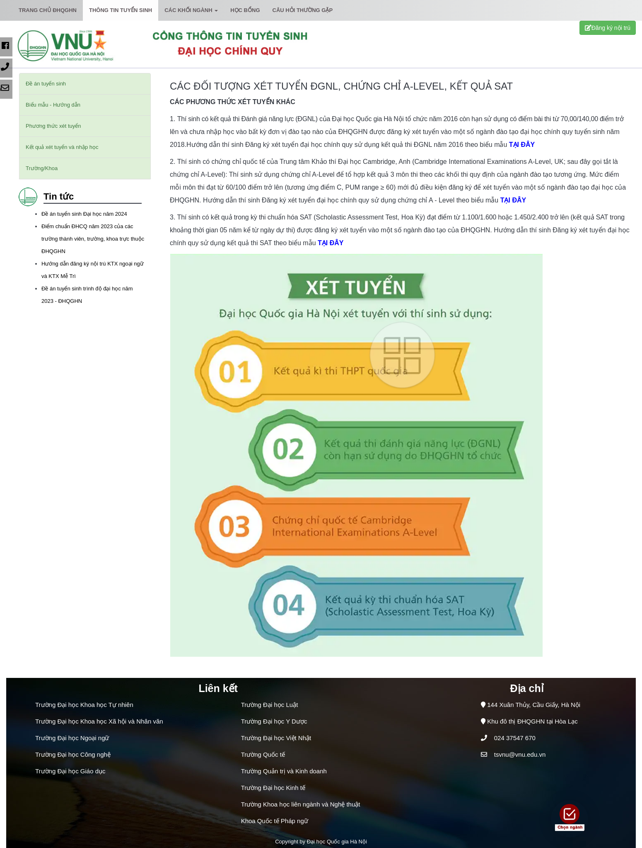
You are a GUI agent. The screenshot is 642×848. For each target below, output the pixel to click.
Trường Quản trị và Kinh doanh (284, 771)
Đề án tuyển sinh (46, 83)
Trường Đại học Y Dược (274, 721)
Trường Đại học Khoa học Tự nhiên (84, 704)
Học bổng (245, 10)
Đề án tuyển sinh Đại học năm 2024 (84, 214)
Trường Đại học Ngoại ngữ (72, 737)
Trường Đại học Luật (269, 704)
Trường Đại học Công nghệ (73, 754)
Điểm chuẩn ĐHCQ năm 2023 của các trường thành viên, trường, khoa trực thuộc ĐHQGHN (92, 238)
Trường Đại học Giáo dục (70, 771)
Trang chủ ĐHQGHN (48, 10)
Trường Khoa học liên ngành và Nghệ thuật (300, 804)
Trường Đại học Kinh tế (273, 787)
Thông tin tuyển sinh (120, 10)
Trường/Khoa (42, 168)
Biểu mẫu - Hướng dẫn (53, 105)
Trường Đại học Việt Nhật (276, 737)
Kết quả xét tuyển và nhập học (62, 147)
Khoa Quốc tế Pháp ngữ (274, 820)
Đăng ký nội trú (607, 27)
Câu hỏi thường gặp (303, 10)
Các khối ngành (191, 10)
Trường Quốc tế (263, 754)
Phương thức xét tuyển (53, 126)
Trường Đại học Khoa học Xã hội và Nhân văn (99, 721)
